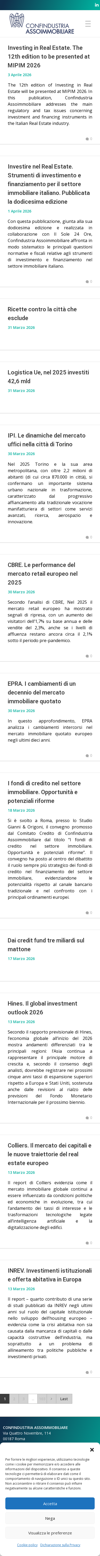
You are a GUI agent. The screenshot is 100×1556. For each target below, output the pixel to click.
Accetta (50, 1503)
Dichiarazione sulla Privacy (60, 1545)
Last (64, 1398)
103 (42, 1398)
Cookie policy (27, 1545)
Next (51, 1399)
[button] (92, 1449)
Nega (50, 1518)
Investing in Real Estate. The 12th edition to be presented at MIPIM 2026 (49, 56)
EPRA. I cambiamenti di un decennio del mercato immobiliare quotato (42, 692)
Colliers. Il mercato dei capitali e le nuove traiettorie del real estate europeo (49, 1154)
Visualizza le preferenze (50, 1532)
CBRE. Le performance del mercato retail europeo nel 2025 (43, 574)
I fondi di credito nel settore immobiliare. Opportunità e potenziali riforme (44, 792)
